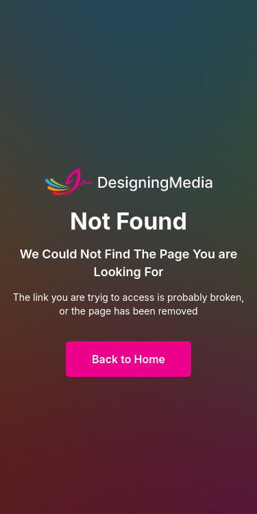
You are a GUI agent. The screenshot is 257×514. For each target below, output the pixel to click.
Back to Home (128, 359)
